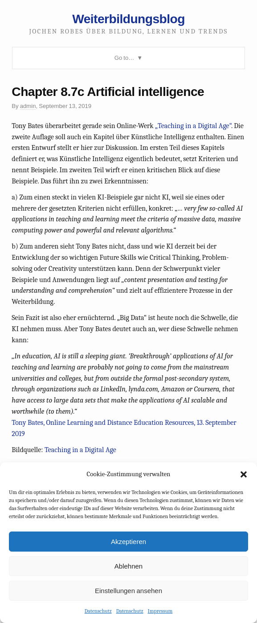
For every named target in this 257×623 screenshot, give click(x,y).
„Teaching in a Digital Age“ (193, 126)
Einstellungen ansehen (128, 590)
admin (28, 106)
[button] (243, 474)
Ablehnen (128, 566)
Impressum (160, 611)
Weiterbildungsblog (128, 19)
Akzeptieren (128, 541)
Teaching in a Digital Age (80, 450)
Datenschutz (98, 611)
